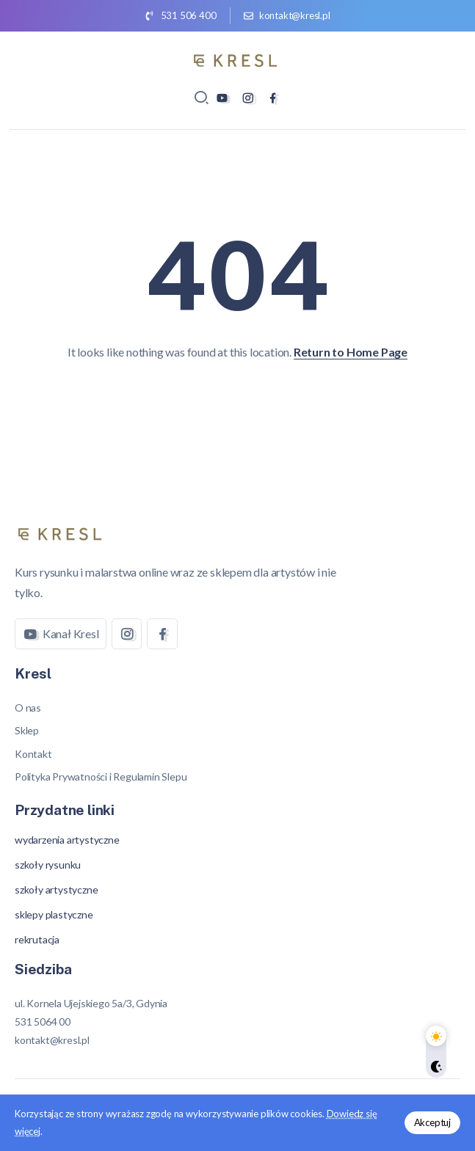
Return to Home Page (350, 352)
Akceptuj (432, 1122)
